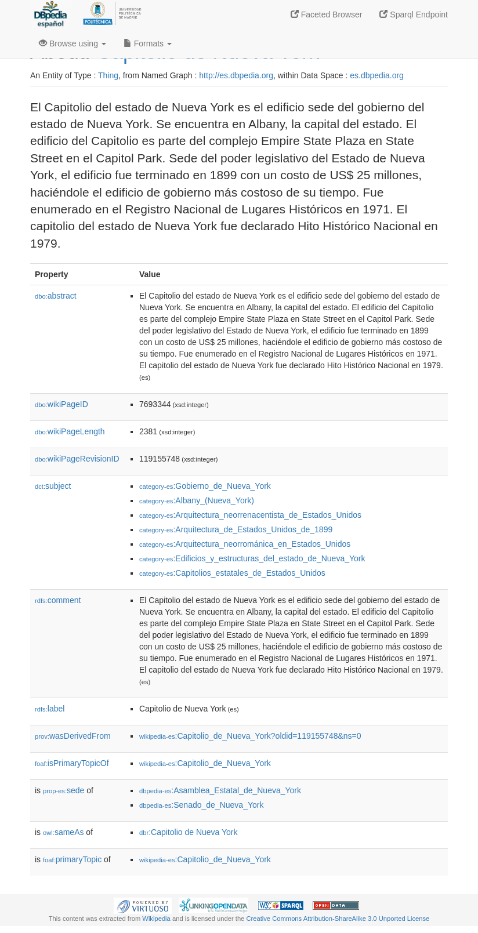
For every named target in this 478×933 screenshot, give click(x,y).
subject (53, 486)
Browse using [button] (72, 43)
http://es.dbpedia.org (236, 75)
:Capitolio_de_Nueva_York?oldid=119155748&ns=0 (250, 735)
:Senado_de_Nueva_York (201, 804)
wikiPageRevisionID (77, 458)
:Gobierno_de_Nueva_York (205, 486)
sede (63, 790)
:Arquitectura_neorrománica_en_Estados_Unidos (244, 544)
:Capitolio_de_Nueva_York (205, 763)
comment (58, 600)
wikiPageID (61, 404)
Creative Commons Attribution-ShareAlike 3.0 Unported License (337, 918)
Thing (108, 75)
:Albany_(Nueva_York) (196, 500)
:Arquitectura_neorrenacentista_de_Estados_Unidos (250, 515)
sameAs (63, 832)
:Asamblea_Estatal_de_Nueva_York (220, 790)
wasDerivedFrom (73, 735)
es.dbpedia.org (377, 75)
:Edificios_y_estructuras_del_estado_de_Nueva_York (252, 558)
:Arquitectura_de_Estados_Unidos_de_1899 (235, 529)
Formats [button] (148, 43)
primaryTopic (72, 859)
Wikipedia (156, 918)
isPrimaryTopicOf (72, 763)
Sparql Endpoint (413, 14)
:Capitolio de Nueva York (188, 832)
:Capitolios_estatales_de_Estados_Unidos (232, 573)
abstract (56, 295)
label (49, 708)
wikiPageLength (70, 431)
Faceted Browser (327, 14)
